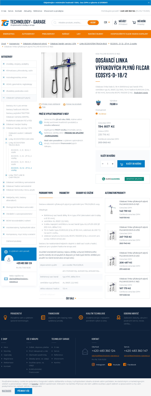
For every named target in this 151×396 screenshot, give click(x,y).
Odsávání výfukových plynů (35, 44)
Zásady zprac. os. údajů (39, 359)
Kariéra (57, 362)
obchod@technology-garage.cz (105, 355)
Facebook (132, 365)
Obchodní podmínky (38, 355)
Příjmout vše (23, 391)
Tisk (43, 107)
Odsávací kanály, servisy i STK (63, 44)
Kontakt (18, 11)
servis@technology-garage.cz (137, 355)
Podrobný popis (141, 93)
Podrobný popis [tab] (46, 193)
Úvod (3, 44)
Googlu (35, 384)
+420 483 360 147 (136, 350)
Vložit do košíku (131, 164)
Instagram (100, 365)
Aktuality (28, 11)
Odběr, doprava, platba (39, 347)
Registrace (8, 359)
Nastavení (6, 391)
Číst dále (70, 298)
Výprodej (8, 355)
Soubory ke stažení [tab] (84, 193)
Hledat (93, 23)
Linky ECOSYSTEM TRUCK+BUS (93, 44)
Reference (37, 11)
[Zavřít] (149, 2)
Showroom (59, 359)
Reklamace (8, 362)
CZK (106, 22)
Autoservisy (14, 44)
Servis (10, 11)
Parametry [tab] (64, 193)
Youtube (116, 365)
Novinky (7, 351)
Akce (6, 347)
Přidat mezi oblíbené (51, 104)
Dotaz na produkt (73, 104)
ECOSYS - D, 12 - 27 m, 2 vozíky (123, 44)
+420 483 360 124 (24, 263)
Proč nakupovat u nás (38, 351)
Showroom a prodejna (53, 11)
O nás (3, 11)
